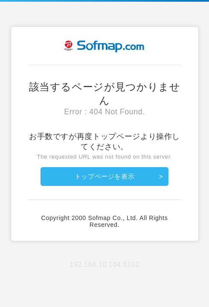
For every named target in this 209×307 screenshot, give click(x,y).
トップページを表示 (105, 176)
